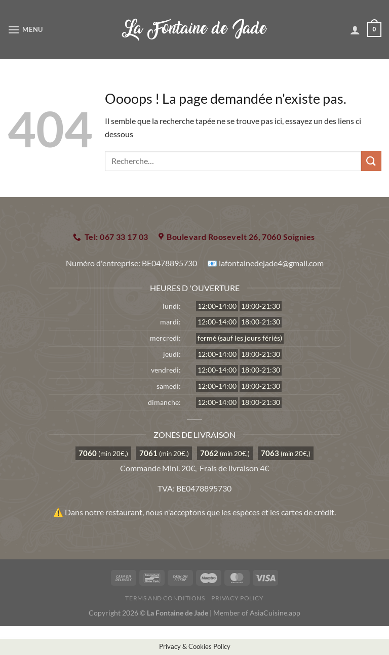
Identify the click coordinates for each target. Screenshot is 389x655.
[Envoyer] (371, 161)
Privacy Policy (237, 598)
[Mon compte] (355, 30)
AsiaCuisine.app (275, 612)
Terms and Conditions (165, 598)
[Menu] (25, 29)
